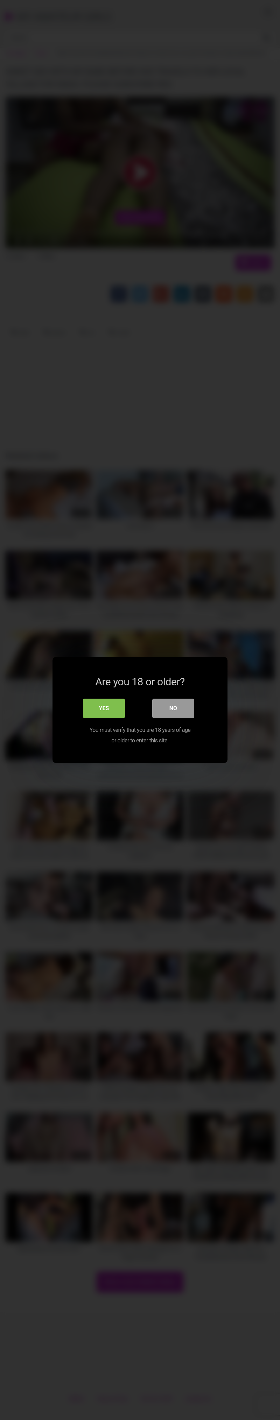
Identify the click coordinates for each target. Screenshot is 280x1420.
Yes (104, 708)
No (173, 708)
